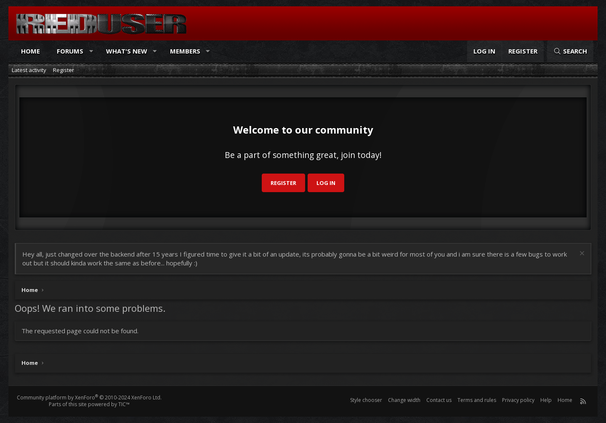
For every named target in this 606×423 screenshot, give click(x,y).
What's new (126, 51)
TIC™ (124, 404)
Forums (70, 51)
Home (30, 51)
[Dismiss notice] (581, 254)
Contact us (439, 400)
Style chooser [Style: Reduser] (366, 400)
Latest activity (29, 70)
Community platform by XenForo (89, 397)
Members (185, 51)
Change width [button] (404, 400)
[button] (91, 51)
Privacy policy (518, 400)
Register (63, 70)
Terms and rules (476, 400)
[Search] (570, 51)
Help (546, 400)
